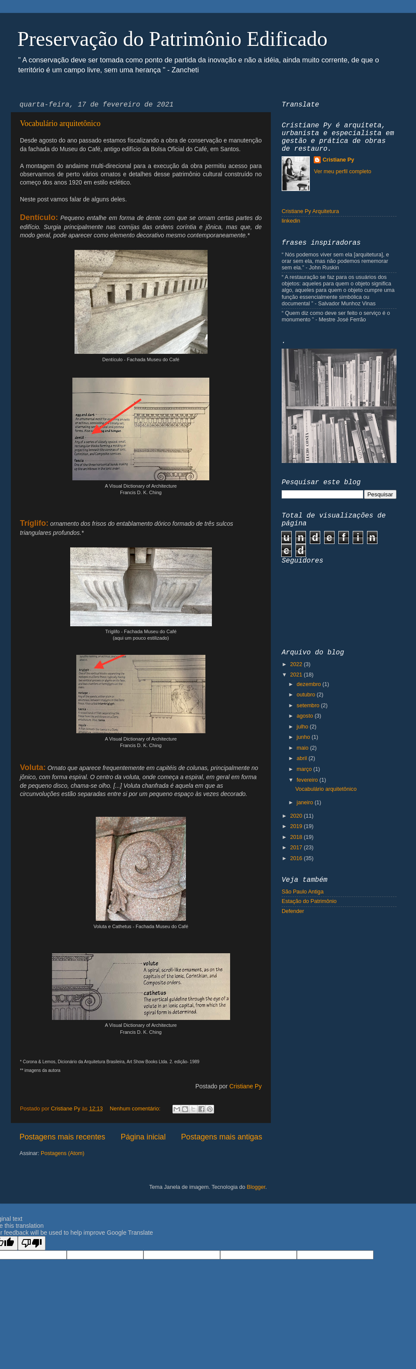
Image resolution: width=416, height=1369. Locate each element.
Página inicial (143, 1137)
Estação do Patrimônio (309, 901)
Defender (293, 911)
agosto (306, 716)
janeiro (306, 802)
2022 (297, 664)
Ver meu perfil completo (342, 171)
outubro (307, 695)
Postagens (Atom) (62, 1153)
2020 (297, 816)
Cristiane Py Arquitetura (310, 211)
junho (304, 737)
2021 (297, 675)
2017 (297, 848)
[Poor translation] (32, 1243)
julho (303, 727)
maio (303, 748)
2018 (297, 837)
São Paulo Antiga (303, 892)
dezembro (310, 684)
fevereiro (308, 780)
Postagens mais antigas (221, 1137)
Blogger (256, 1187)
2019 (297, 826)
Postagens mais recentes (62, 1137)
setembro (309, 705)
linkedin (291, 221)
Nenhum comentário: (136, 1109)
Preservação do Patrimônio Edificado (172, 38)
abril (303, 758)
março (305, 769)
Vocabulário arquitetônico (60, 123)
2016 (297, 858)
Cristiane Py (245, 1086)
